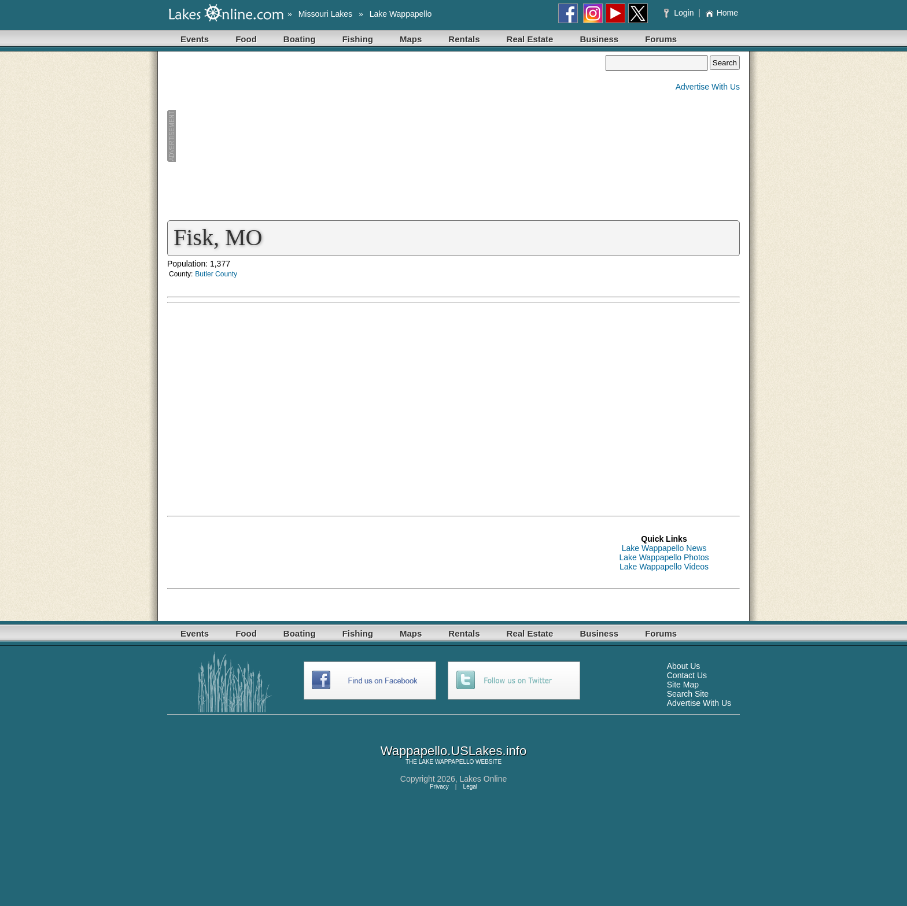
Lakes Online (483, 778)
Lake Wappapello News (664, 548)
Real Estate (530, 39)
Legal (470, 786)
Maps (411, 39)
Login (680, 12)
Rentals (464, 39)
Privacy (439, 786)
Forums (661, 39)
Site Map (683, 684)
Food (246, 39)
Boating (299, 39)
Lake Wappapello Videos (664, 566)
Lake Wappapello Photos (664, 557)
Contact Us (687, 675)
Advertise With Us (708, 86)
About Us (683, 666)
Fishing (357, 39)
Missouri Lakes (325, 14)
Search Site (688, 693)
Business (599, 39)
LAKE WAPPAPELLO (446, 762)
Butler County (216, 274)
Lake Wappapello (401, 14)
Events (194, 39)
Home (721, 12)
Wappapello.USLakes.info (453, 751)
